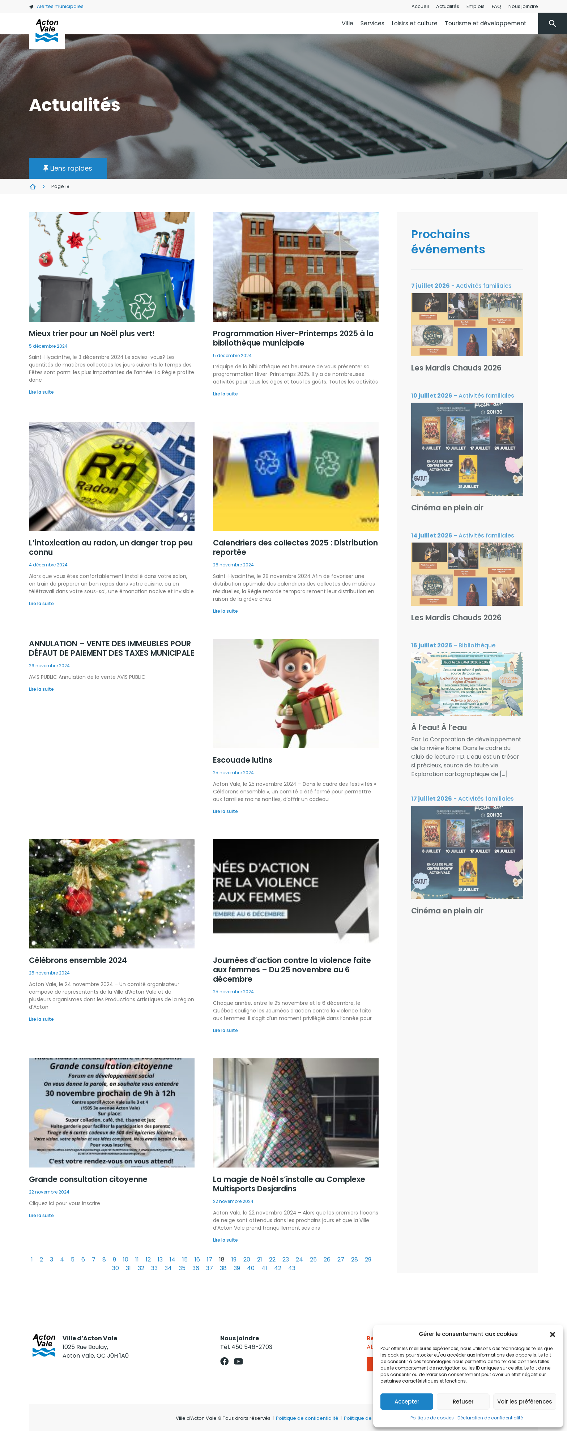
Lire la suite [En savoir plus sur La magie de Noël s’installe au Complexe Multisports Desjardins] (225, 1240)
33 (154, 1268)
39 (237, 1268)
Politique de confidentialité (307, 1418)
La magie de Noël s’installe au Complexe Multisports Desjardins (289, 1184)
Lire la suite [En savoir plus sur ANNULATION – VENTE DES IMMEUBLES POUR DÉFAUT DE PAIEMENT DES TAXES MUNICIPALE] (41, 689)
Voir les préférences (524, 1401)
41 (264, 1268)
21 (259, 1259)
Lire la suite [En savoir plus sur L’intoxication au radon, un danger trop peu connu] (41, 603)
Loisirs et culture (415, 23)
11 (137, 1259)
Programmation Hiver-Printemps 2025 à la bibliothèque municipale (293, 338)
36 (195, 1268)
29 (368, 1259)
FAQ (496, 6)
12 (148, 1259)
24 (299, 1259)
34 (168, 1268)
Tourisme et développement (485, 23)
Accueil (420, 6)
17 (209, 1259)
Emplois (475, 6)
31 (128, 1268)
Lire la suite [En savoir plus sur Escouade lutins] (225, 811)
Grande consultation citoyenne (88, 1179)
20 (246, 1259)
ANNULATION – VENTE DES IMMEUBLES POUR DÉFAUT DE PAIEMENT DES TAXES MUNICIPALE (112, 648)
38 (223, 1268)
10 (125, 1259)
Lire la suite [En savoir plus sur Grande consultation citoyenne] (41, 1215)
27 (340, 1259)
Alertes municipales (56, 6)
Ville (347, 23)
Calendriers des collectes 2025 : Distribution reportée (295, 547)
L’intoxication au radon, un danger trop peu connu (111, 547)
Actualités (447, 6)
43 (291, 1268)
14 (172, 1259)
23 (285, 1259)
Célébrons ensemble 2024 (78, 960)
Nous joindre (523, 6)
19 (233, 1259)
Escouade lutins (242, 760)
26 (327, 1259)
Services (372, 23)
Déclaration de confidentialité (490, 1418)
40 (251, 1268)
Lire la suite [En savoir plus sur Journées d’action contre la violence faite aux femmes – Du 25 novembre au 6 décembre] (225, 1030)
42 (277, 1268)
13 (160, 1259)
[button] (552, 1334)
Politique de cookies (432, 1418)
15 (185, 1259)
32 (141, 1268)
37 (209, 1268)
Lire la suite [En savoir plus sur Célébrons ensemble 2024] (41, 1019)
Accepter (407, 1401)
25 (313, 1259)
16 (197, 1259)
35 (182, 1268)
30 (115, 1268)
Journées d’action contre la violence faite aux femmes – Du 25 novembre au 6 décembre (292, 969)
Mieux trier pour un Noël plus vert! (92, 333)
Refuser (463, 1401)
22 (272, 1259)
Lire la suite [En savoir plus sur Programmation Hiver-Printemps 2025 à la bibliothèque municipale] (225, 394)
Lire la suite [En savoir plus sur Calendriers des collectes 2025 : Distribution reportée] (225, 611)
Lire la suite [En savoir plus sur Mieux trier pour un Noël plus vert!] (41, 392)
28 (354, 1259)
